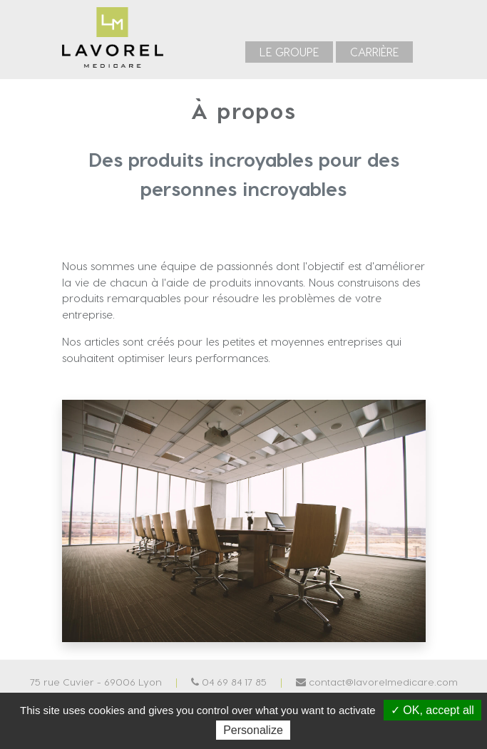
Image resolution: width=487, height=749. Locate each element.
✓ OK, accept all (432, 710)
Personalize (253, 730)
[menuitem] (289, 52)
